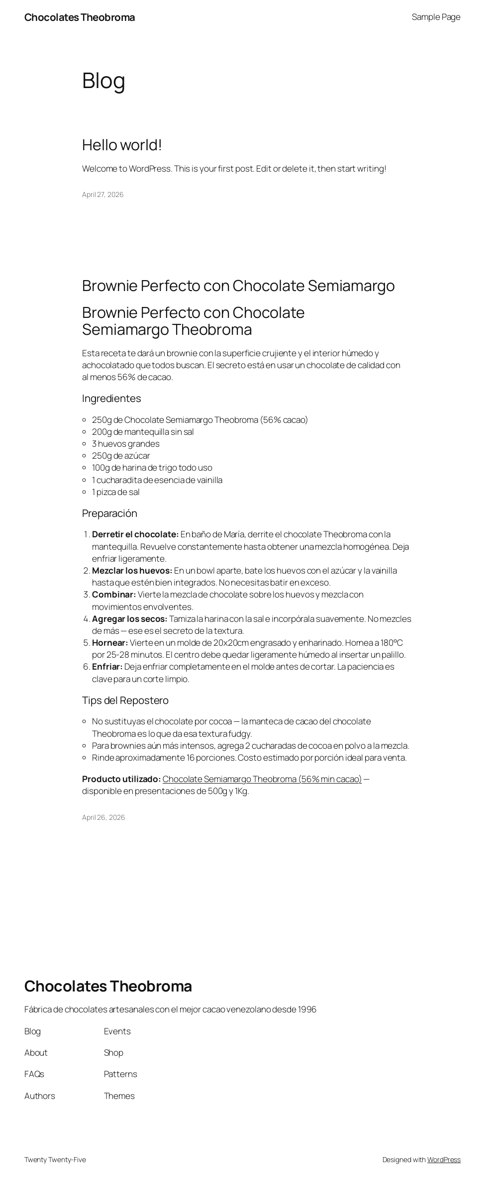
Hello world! (122, 144)
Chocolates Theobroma (79, 17)
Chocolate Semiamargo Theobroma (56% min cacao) (262, 779)
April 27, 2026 (103, 194)
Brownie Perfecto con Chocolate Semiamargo (238, 285)
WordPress (444, 1159)
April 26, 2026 (103, 817)
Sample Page (436, 16)
